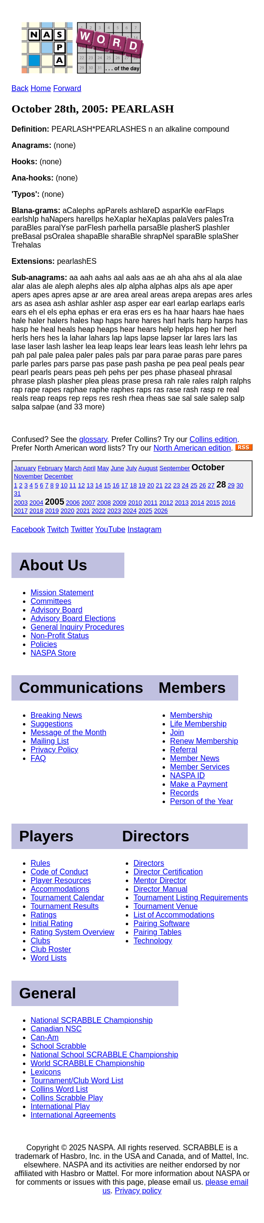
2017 (21, 510)
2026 (161, 510)
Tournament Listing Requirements (190, 898)
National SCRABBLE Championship (92, 1020)
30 (239, 485)
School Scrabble (59, 1046)
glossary (93, 439)
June (117, 468)
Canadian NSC (56, 1029)
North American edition (192, 448)
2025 (145, 510)
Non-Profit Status (60, 636)
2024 (130, 510)
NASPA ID (187, 775)
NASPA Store (53, 653)
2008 (104, 502)
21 (159, 485)
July (131, 468)
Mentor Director (159, 880)
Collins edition (213, 439)
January (25, 468)
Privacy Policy (54, 750)
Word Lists (48, 958)
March (73, 468)
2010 (135, 502)
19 (142, 485)
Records (184, 793)
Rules (40, 863)
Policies (44, 644)
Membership (191, 715)
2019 (52, 510)
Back (20, 88)
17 (124, 485)
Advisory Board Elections (73, 618)
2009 (119, 502)
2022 (99, 510)
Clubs (40, 941)
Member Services (200, 767)
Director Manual (160, 889)
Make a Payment (199, 784)
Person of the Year (201, 801)
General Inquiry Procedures (77, 627)
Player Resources (61, 880)
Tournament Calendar (67, 898)
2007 (88, 502)
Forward (67, 88)
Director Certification (168, 872)
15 (107, 485)
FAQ (38, 758)
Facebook (28, 529)
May (103, 468)
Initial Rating (52, 923)
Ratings (43, 915)
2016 (228, 502)
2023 (114, 510)
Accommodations (60, 889)
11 (72, 485)
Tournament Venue (165, 906)
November (28, 476)
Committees (51, 601)
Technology (152, 941)
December (58, 476)
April (89, 468)
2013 (182, 502)
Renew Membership (204, 741)
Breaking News (56, 715)
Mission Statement (62, 593)
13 (90, 485)
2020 (68, 510)
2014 (197, 502)
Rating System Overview (72, 932)
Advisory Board (57, 610)
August (147, 468)
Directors (148, 863)
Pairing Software (161, 923)
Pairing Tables (157, 932)
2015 (213, 502)
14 (98, 485)
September (174, 468)
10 (64, 485)
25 (193, 485)
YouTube (110, 529)
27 (211, 485)
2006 (73, 502)
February (50, 468)
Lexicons (46, 1072)
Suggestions (52, 724)
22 (168, 485)
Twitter (82, 529)
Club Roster (51, 949)
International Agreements (73, 1115)
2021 (83, 510)
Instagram (145, 529)
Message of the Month (68, 732)
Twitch (57, 529)
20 (150, 485)
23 (176, 485)
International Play (60, 1106)
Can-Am (45, 1037)
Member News (195, 758)
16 (115, 485)
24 (185, 485)
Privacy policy (138, 1191)
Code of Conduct (59, 872)
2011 (151, 502)
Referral (184, 750)
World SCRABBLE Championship (87, 1063)
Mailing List (50, 741)
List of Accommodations (173, 915)
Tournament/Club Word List (77, 1080)
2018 (37, 510)
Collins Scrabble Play (67, 1098)
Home (41, 88)
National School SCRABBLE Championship (104, 1055)
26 (202, 485)
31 (17, 493)
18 (133, 485)
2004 (37, 502)
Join (177, 732)
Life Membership (198, 724)
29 (231, 485)
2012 (166, 502)
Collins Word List (59, 1089)
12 (81, 485)
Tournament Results (65, 906)
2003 (21, 502)
